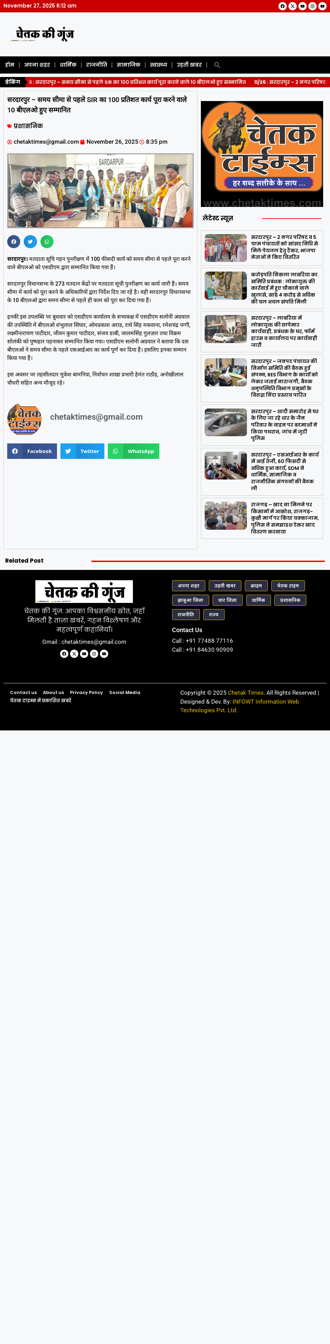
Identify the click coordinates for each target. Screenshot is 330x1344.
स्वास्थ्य (158, 64)
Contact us (23, 692)
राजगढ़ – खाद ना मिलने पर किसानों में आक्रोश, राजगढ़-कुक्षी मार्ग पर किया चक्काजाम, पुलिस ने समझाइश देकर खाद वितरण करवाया (285, 518)
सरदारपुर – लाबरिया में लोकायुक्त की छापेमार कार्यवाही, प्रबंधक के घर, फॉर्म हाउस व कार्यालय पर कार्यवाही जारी (284, 331)
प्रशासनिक (28, 126)
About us (53, 692)
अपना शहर (37, 64)
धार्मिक (68, 64)
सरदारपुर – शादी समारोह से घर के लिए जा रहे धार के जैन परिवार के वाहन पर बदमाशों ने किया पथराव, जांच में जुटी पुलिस (285, 425)
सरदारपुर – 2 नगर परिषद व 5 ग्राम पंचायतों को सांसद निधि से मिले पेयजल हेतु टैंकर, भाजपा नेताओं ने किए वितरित (284, 247)
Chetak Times (246, 692)
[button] (217, 65)
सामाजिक (128, 64)
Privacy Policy (86, 692)
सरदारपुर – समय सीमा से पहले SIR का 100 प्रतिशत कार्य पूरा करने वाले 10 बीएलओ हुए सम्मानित (135, 82)
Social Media (124, 692)
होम (9, 64)
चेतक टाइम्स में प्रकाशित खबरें (40, 700)
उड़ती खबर (189, 64)
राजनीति (96, 64)
